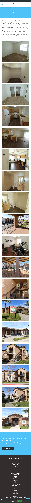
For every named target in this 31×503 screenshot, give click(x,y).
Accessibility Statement (15, 484)
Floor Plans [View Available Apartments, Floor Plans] (15, 478)
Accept (19, 501)
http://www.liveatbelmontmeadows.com (15, 467)
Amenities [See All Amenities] (15, 477)
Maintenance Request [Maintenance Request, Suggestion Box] (15, 494)
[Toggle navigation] (2, 4)
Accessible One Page (15, 485)
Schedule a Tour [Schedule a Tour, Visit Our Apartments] (7, 448)
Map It (25, 0)
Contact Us (15, 466)
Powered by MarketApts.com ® (15, 473)
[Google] (15, 470)
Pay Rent (15, 492)
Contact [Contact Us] (15, 481)
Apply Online (14, 0)
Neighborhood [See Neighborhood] (15, 480)
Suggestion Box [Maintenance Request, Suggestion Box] (15, 496)
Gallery (15, 476)
